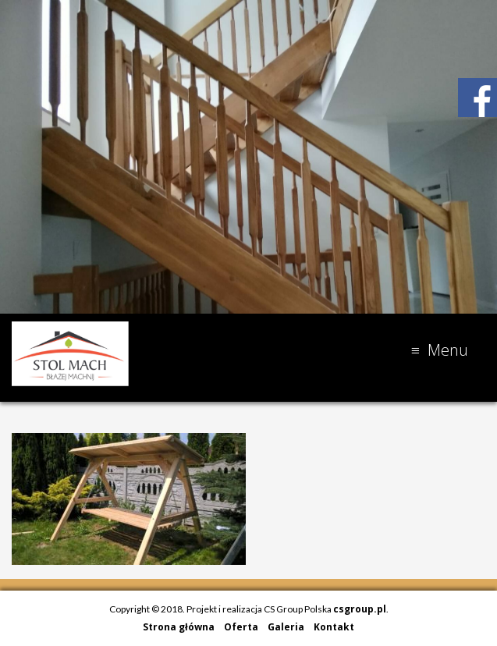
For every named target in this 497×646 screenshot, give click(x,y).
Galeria (286, 627)
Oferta (241, 627)
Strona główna (179, 627)
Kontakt (334, 627)
